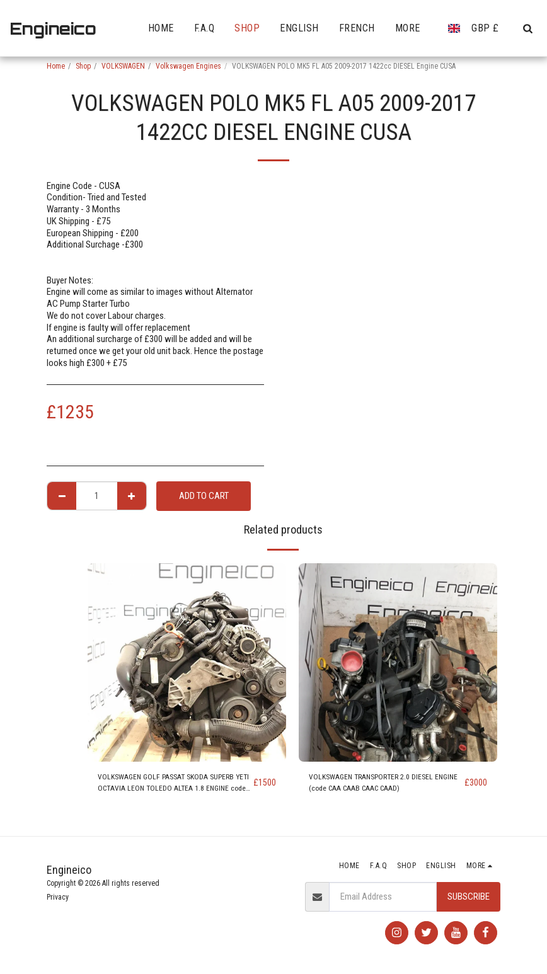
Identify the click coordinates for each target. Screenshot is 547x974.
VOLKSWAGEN (123, 66)
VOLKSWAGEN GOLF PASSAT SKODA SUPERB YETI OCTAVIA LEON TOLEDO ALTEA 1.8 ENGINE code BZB (165, 786)
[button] (527, 28)
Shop (83, 66)
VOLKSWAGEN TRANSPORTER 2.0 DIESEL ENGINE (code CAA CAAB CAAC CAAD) (384, 786)
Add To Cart (204, 495)
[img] (187, 662)
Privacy (58, 897)
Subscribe (468, 896)
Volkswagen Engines (188, 66)
